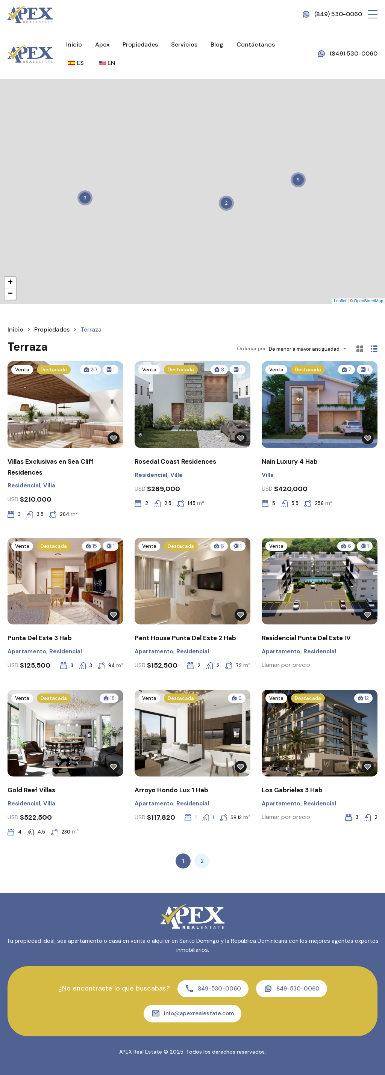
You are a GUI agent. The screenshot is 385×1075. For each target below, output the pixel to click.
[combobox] (310, 349)
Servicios (184, 44)
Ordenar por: (252, 348)
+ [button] (10, 282)
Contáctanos (255, 44)
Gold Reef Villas (31, 790)
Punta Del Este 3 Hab (40, 638)
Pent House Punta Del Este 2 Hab (185, 638)
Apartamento (27, 651)
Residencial (24, 485)
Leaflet (340, 301)
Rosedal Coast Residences (175, 461)
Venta (22, 369)
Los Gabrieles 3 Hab (292, 790)
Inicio (74, 44)
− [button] (10, 294)
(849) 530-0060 (338, 14)
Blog (217, 44)
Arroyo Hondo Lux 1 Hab (171, 790)
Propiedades (140, 44)
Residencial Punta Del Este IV (306, 638)
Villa (49, 485)
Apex (102, 44)
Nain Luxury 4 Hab (290, 461)
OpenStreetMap (368, 301)
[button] (372, 14)
